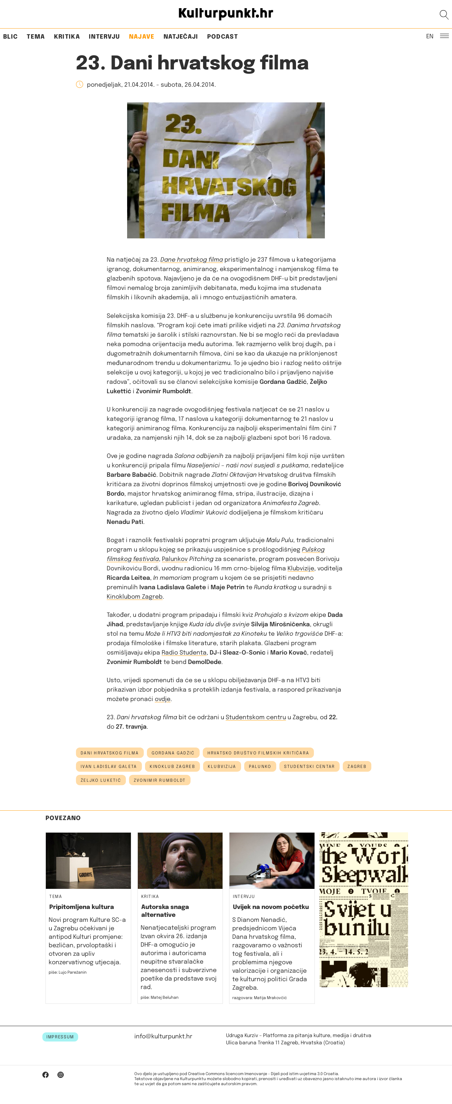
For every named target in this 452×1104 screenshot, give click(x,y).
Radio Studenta (184, 653)
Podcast (222, 37)
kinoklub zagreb (172, 766)
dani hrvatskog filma (110, 753)
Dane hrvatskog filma (191, 260)
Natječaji (181, 37)
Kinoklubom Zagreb (135, 597)
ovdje (162, 699)
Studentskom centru (256, 718)
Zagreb (357, 766)
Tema (36, 37)
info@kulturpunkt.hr (163, 1037)
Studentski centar (309, 766)
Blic (10, 37)
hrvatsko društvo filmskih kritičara (258, 753)
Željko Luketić (101, 780)
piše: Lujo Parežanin (68, 973)
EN (429, 36)
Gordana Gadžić (173, 753)
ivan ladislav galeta (109, 766)
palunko (260, 766)
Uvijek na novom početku (271, 907)
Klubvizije (301, 569)
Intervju (104, 37)
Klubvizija (222, 766)
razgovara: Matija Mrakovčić (259, 998)
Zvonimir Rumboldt (160, 780)
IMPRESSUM (60, 1037)
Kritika (67, 37)
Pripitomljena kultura (81, 907)
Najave (142, 37)
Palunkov (175, 559)
